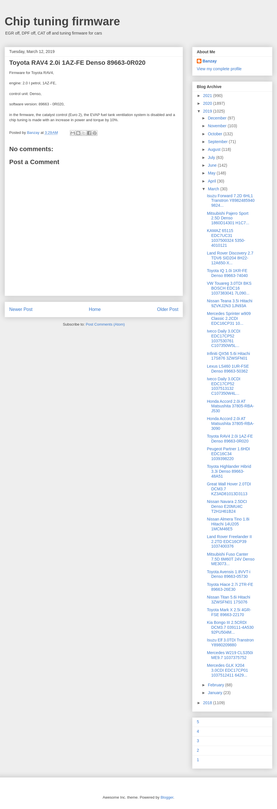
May (212, 173)
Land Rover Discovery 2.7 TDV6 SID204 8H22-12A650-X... (230, 258)
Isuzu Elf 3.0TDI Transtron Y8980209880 (230, 642)
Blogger (166, 797)
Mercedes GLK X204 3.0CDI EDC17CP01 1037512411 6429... (227, 670)
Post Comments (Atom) (105, 324)
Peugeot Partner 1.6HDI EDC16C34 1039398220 (228, 454)
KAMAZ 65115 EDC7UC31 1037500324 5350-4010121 (226, 237)
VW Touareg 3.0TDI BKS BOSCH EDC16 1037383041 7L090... (229, 288)
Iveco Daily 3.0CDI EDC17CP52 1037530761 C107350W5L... (223, 338)
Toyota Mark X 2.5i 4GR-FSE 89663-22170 (229, 612)
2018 (208, 702)
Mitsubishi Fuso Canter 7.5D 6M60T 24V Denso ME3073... (230, 559)
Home (95, 309)
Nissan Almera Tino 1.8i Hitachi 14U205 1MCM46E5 (228, 524)
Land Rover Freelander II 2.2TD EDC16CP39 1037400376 (229, 541)
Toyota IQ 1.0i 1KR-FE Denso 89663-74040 (227, 273)
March (214, 189)
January (215, 692)
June (213, 165)
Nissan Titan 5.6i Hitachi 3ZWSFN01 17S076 (228, 599)
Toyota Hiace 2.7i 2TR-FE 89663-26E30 (230, 587)
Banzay (210, 61)
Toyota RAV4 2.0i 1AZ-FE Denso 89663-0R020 (230, 438)
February (216, 685)
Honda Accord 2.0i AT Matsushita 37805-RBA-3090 (230, 423)
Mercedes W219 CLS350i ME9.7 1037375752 (230, 655)
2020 (208, 103)
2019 (208, 111)
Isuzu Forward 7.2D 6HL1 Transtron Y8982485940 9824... (230, 200)
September (218, 141)
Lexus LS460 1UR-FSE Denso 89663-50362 (228, 368)
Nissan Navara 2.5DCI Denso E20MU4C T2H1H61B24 (227, 506)
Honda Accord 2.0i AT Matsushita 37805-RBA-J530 (230, 406)
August (214, 149)
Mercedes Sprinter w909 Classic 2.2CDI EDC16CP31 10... (229, 318)
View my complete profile (219, 69)
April (212, 181)
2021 (208, 95)
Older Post (167, 309)
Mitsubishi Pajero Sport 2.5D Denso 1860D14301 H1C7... (228, 218)
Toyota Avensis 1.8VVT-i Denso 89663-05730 (228, 574)
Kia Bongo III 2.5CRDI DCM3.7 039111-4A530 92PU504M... (230, 627)
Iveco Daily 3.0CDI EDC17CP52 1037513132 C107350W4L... (223, 386)
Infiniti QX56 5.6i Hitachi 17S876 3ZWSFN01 (228, 356)
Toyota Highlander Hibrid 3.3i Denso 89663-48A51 (229, 471)
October (215, 134)
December (217, 118)
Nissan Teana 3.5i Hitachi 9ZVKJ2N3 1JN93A (229, 303)
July (212, 157)
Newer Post (21, 309)
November (217, 126)
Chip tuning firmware (62, 21)
